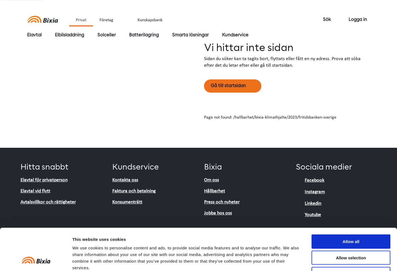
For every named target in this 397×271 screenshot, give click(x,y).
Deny (351, 236)
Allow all (351, 203)
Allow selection (351, 219)
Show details (289, 260)
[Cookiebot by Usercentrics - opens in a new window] (36, 260)
